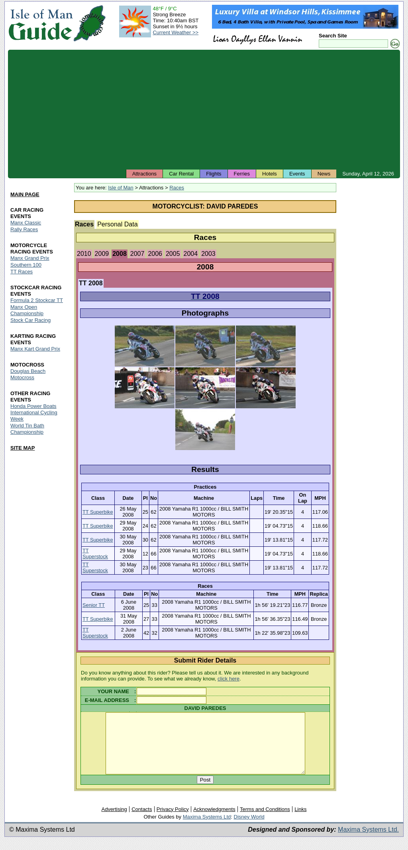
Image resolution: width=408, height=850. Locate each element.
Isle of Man (120, 188)
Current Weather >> (175, 32)
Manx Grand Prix (29, 258)
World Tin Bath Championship (27, 429)
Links (300, 821)
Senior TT (93, 605)
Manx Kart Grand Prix (35, 349)
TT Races (21, 272)
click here (228, 679)
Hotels (269, 174)
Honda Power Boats (33, 406)
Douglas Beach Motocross (27, 374)
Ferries (242, 174)
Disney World (249, 829)
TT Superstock (95, 554)
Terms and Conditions (265, 821)
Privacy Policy (173, 821)
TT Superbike (97, 512)
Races (176, 188)
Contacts (141, 821)
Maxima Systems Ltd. (368, 841)
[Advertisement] (204, 109)
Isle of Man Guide (40, 23)
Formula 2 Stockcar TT (36, 300)
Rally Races (24, 229)
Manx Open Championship (26, 310)
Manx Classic (25, 223)
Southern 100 (25, 265)
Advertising (114, 821)
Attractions (144, 174)
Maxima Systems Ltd (207, 829)
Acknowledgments (214, 821)
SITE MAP (22, 448)
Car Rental (181, 174)
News (324, 174)
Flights (213, 174)
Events (297, 174)
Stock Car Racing (30, 320)
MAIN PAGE (24, 194)
